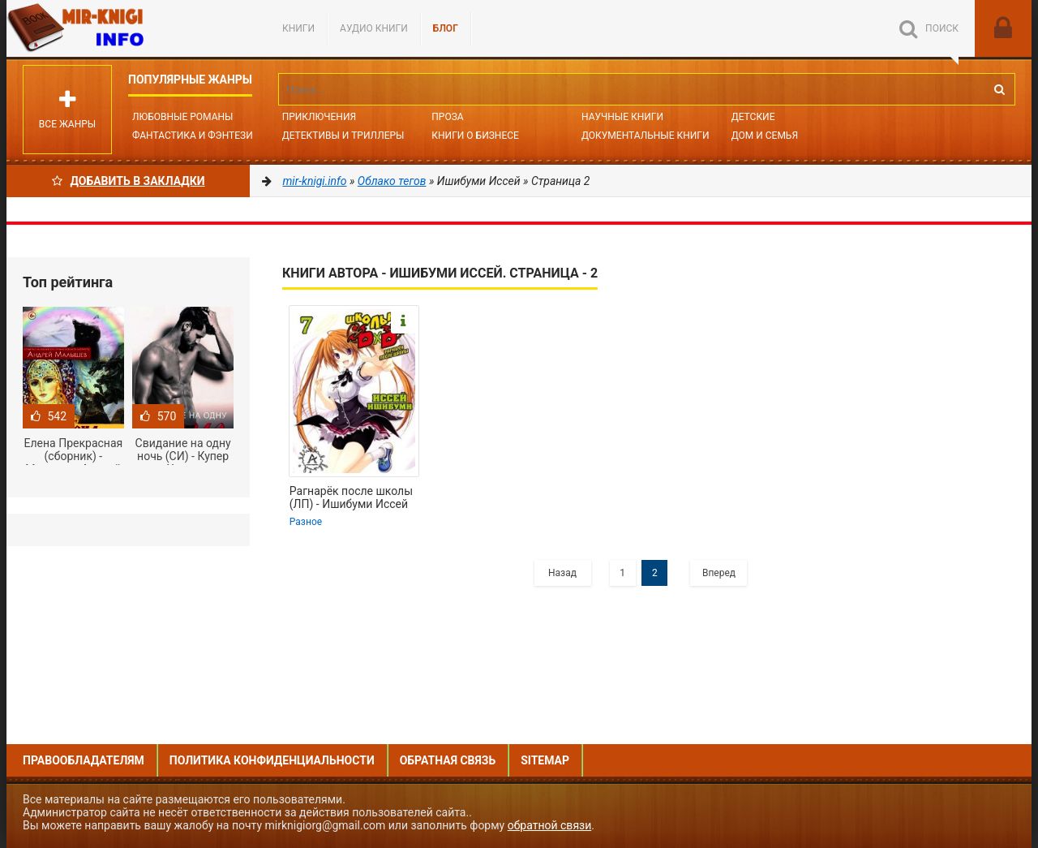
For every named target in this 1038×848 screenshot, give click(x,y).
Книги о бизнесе (475, 135)
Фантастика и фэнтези (192, 135)
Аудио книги (374, 28)
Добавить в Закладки (128, 180)
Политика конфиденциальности (272, 760)
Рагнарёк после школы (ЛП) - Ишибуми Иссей (351, 497)
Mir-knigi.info (128, 28)
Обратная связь (447, 760)
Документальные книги (645, 135)
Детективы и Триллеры (343, 135)
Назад (562, 573)
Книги (298, 28)
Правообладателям (83, 760)
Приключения (319, 117)
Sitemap (545, 760)
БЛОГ (445, 28)
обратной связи (550, 825)
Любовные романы (182, 117)
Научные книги (622, 117)
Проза (447, 117)
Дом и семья (764, 135)
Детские (753, 117)
